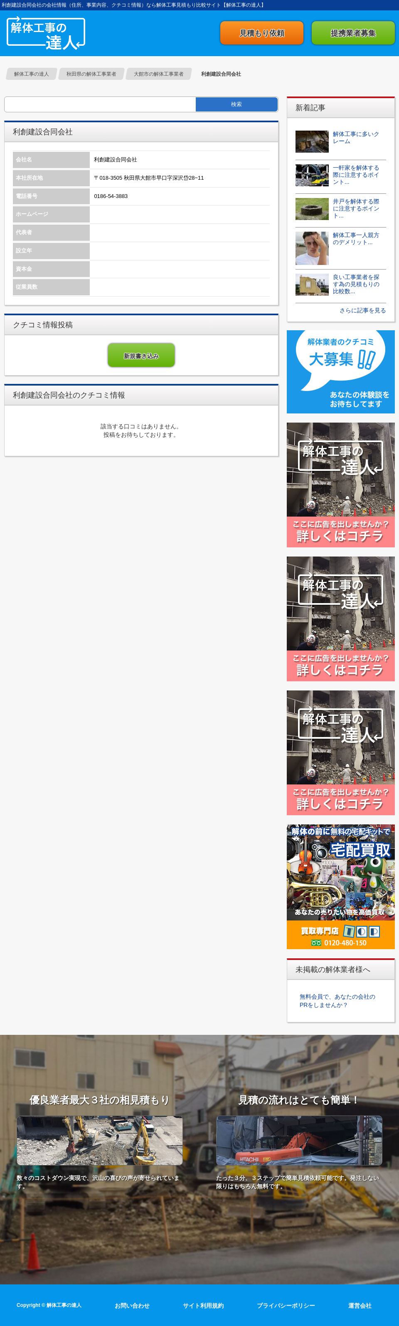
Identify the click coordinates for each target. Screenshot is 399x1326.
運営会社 (360, 1305)
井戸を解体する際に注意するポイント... (356, 208)
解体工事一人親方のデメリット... (356, 238)
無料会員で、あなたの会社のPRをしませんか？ (337, 1000)
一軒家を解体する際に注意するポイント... (356, 174)
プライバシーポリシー (286, 1305)
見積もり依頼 (261, 33)
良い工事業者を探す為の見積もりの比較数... (356, 284)
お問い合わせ (132, 1305)
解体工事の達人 (45, 33)
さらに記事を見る (363, 310)
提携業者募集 (353, 33)
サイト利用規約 (203, 1305)
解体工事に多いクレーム (356, 137)
